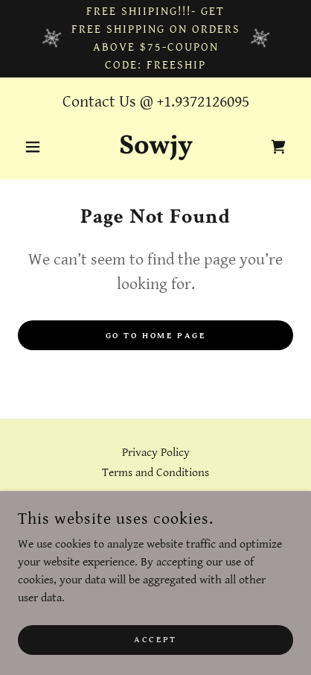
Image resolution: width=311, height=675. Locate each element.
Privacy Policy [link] (156, 453)
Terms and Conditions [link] (155, 473)
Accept (155, 639)
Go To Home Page (156, 335)
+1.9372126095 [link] (203, 101)
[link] (156, 146)
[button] (39, 147)
